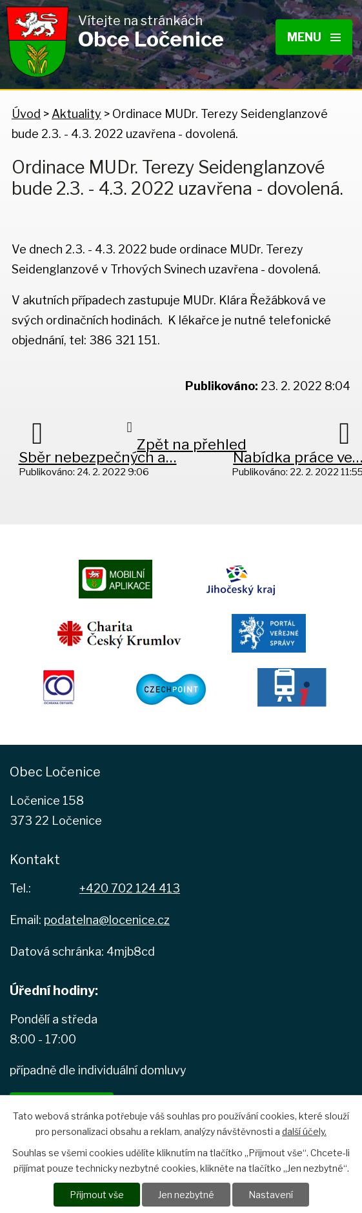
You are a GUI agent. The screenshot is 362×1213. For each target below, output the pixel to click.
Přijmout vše (97, 1194)
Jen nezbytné (186, 1194)
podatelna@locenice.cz (107, 920)
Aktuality (76, 114)
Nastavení (270, 1194)
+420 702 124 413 (129, 888)
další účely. (304, 1131)
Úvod (26, 114)
